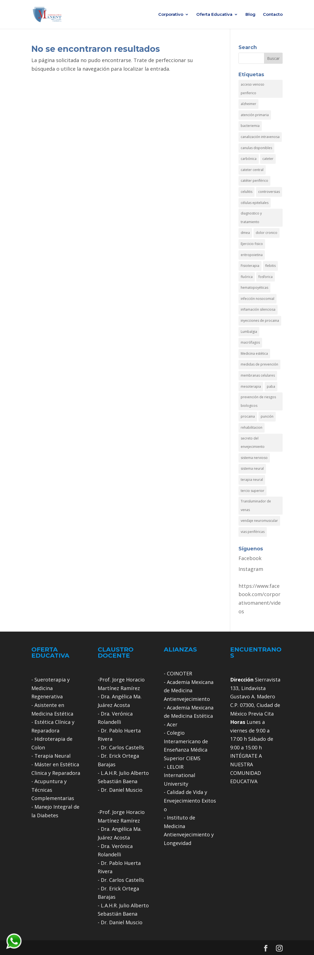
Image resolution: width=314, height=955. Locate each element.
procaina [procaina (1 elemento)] (248, 416)
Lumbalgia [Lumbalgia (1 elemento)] (249, 331)
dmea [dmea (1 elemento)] (245, 232)
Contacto (273, 14)
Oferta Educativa (214, 14)
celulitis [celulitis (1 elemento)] (246, 191)
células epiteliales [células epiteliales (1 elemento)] (254, 202)
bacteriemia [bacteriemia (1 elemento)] (250, 125)
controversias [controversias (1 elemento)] (269, 191)
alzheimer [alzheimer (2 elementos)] (248, 103)
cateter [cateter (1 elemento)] (267, 158)
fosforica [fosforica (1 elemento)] (265, 276)
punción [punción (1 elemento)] (267, 416)
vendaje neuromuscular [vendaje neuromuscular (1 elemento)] (259, 520)
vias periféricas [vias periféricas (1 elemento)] (253, 531)
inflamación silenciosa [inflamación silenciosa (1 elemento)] (258, 309)
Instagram (250, 569)
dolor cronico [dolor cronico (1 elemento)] (266, 232)
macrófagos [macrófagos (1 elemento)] (250, 342)
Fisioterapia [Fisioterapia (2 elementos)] (250, 265)
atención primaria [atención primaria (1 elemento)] (255, 115)
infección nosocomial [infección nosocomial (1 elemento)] (257, 298)
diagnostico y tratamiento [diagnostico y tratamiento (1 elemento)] (251, 217)
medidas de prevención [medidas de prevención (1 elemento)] (259, 364)
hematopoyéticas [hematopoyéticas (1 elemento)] (254, 287)
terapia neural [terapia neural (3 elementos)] (252, 479)
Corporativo (170, 14)
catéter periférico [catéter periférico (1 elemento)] (254, 180)
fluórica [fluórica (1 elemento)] (247, 276)
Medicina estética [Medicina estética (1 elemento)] (254, 353)
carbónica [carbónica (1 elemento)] (249, 158)
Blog (250, 14)
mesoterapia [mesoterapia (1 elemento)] (251, 386)
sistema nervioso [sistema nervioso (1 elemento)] (254, 457)
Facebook (250, 558)
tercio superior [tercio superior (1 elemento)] (252, 490)
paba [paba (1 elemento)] (271, 386)
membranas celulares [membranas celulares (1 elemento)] (258, 375)
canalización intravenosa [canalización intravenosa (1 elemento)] (260, 136)
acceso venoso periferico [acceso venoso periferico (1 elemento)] (252, 88)
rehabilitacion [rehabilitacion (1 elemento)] (251, 427)
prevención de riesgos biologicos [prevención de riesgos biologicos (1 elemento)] (258, 401)
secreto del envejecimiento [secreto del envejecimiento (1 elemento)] (253, 442)
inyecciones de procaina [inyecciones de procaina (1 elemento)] (260, 320)
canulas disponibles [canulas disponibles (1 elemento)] (256, 147)
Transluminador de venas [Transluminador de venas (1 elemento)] (256, 505)
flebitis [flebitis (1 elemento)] (270, 265)
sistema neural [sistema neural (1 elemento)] (252, 468)
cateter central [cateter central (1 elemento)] (252, 169)
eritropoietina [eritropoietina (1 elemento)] (252, 254)
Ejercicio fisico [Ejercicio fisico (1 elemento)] (252, 243)
